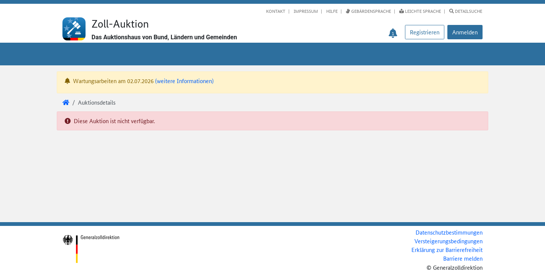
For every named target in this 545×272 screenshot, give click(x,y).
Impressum (305, 11)
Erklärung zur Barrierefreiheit (447, 249)
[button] (465, 32)
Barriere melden (463, 258)
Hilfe (331, 11)
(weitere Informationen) (184, 81)
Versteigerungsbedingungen (448, 241)
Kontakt (275, 11)
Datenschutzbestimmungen (449, 232)
